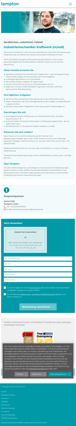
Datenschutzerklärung (38, 369)
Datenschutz (5, 405)
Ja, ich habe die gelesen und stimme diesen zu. (34, 295)
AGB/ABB (4, 401)
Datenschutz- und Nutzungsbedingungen (37, 294)
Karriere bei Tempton (8, 395)
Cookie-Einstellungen (8, 415)
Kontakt (4, 391)
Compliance (5, 411)
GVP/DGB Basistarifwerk (9, 418)
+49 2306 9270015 (18, 207)
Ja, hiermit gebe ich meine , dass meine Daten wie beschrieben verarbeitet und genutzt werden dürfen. (36, 289)
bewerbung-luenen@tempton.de (28, 209)
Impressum (5, 398)
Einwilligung (34, 288)
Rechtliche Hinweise (8, 408)
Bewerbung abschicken (38, 307)
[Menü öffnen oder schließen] (70, 4)
